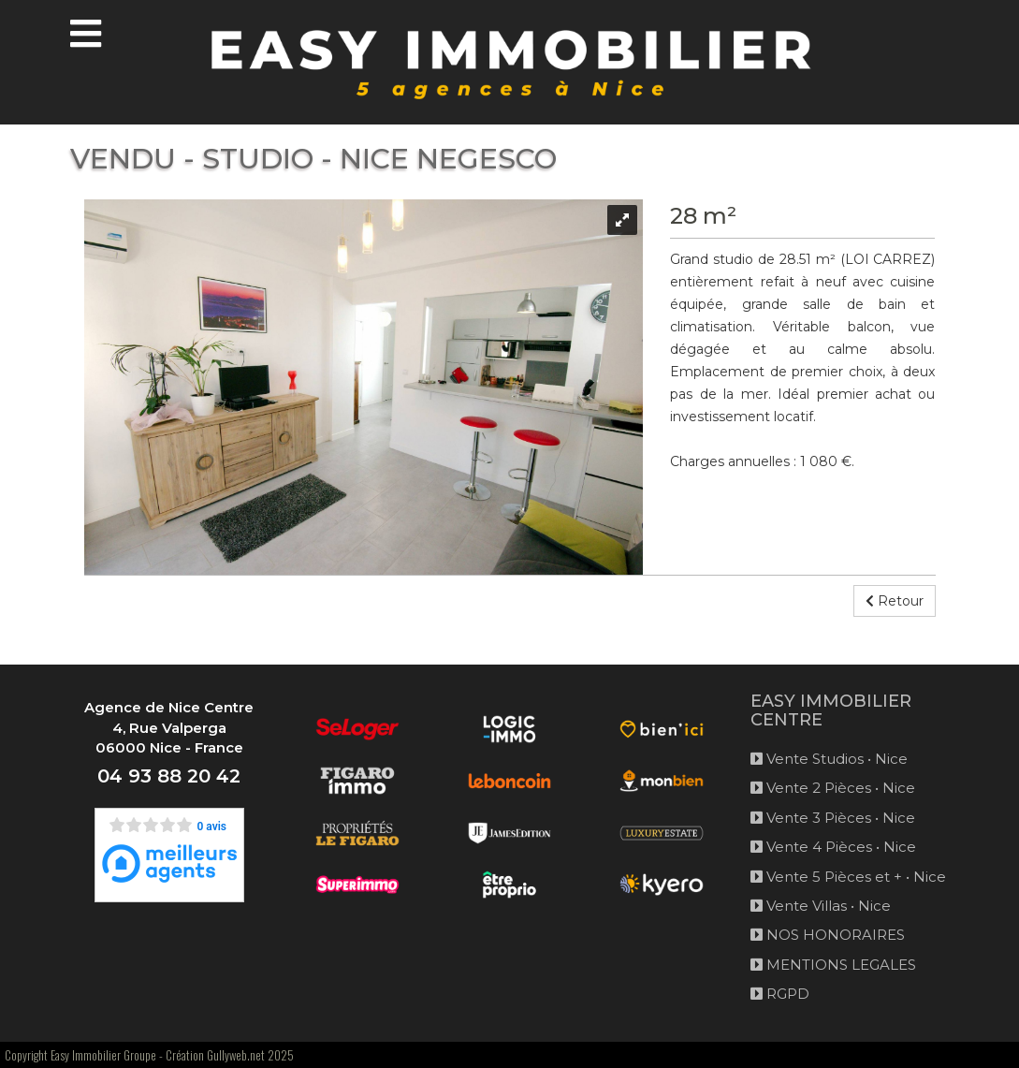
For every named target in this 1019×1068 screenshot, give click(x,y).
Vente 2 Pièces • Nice (832, 788)
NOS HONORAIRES (827, 935)
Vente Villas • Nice (820, 905)
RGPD (779, 993)
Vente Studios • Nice (829, 759)
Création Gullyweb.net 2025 (230, 1055)
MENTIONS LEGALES (833, 964)
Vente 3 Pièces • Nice (832, 818)
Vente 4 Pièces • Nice (833, 847)
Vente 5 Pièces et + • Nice (848, 876)
